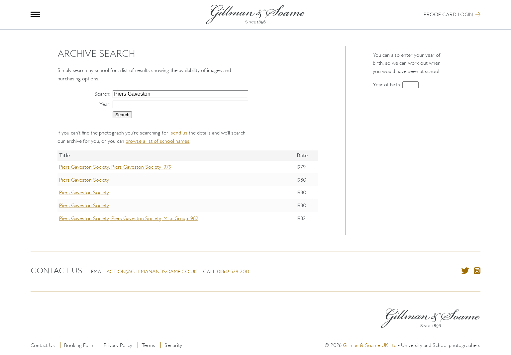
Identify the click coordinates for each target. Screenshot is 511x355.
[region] (187, 192)
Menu (35, 14)
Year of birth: (387, 84)
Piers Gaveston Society (84, 180)
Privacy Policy (118, 345)
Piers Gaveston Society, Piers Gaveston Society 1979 (115, 167)
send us (179, 133)
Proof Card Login (448, 14)
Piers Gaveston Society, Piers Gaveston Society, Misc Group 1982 (128, 218)
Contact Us (43, 345)
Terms (148, 345)
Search (101, 94)
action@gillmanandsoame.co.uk (151, 271)
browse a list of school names (157, 141)
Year (104, 104)
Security (173, 345)
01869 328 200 (233, 271)
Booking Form (79, 345)
